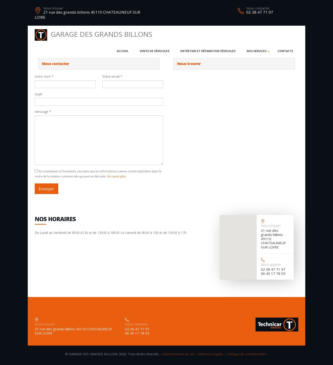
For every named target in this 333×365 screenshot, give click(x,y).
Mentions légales (210, 354)
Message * (43, 111)
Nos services (256, 51)
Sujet (38, 94)
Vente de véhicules (154, 51)
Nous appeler (271, 264)
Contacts (285, 51)
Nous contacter (258, 8)
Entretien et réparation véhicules (207, 51)
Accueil (123, 51)
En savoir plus (117, 176)
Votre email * (112, 76)
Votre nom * (44, 76)
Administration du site (178, 354)
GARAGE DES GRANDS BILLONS (93, 34)
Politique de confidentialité (246, 354)
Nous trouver (53, 8)
